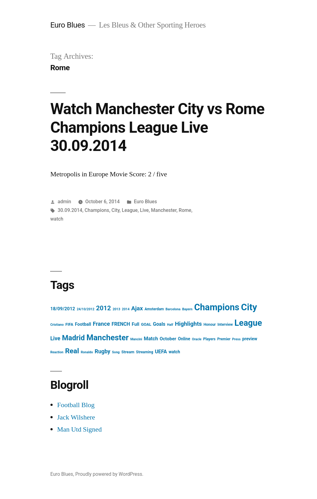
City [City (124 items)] (249, 307)
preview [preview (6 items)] (249, 338)
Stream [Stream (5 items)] (127, 352)
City (115, 210)
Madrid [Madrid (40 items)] (73, 337)
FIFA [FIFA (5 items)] (69, 324)
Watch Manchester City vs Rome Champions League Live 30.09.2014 (157, 127)
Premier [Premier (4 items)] (224, 339)
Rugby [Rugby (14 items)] (103, 351)
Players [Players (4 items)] (209, 339)
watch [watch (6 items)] (174, 351)
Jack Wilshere (76, 417)
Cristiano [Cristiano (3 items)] (56, 325)
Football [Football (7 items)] (83, 324)
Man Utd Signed (79, 429)
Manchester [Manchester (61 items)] (107, 337)
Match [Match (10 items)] (151, 339)
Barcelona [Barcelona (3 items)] (173, 309)
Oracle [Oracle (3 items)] (197, 339)
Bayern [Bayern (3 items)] (187, 309)
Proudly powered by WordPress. (109, 474)
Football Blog (75, 405)
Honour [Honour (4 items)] (209, 324)
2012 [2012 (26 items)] (103, 308)
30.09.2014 (70, 210)
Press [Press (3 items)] (236, 339)
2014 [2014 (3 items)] (125, 309)
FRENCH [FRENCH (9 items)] (120, 324)
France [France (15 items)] (101, 323)
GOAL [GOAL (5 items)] (146, 324)
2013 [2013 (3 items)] (116, 309)
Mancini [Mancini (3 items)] (136, 339)
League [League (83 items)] (248, 323)
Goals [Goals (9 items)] (159, 324)
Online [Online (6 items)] (184, 338)
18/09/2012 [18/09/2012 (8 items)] (62, 309)
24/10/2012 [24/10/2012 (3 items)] (85, 309)
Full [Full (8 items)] (135, 324)
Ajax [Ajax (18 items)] (137, 308)
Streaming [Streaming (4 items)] (144, 352)
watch (56, 219)
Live (144, 210)
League (129, 210)
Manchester (163, 210)
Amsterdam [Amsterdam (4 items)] (154, 309)
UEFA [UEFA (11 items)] (161, 352)
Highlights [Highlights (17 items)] (188, 323)
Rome (185, 210)
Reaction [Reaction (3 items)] (56, 352)
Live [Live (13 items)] (55, 338)
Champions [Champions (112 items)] (216, 307)
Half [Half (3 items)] (170, 325)
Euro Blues (67, 24)
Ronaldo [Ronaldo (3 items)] (87, 352)
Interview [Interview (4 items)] (224, 324)
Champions (97, 210)
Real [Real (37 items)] (72, 351)
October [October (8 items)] (168, 339)
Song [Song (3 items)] (116, 352)
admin (64, 201)
